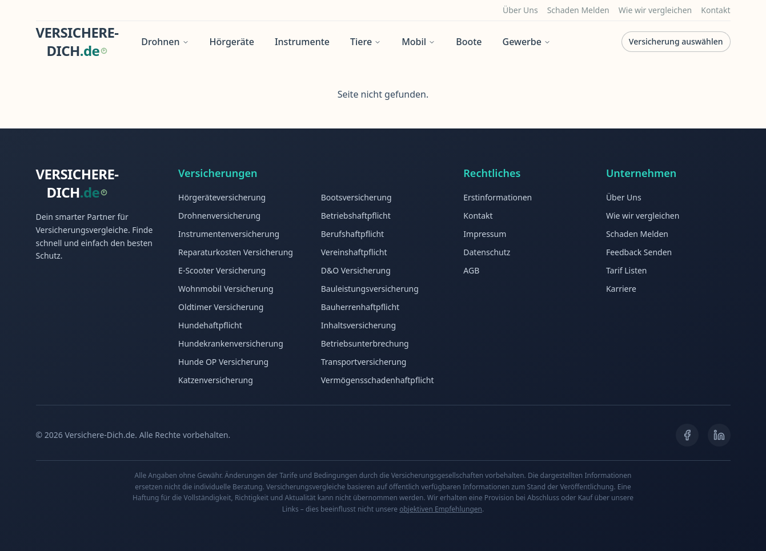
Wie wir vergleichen (655, 10)
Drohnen (165, 41)
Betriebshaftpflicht (356, 215)
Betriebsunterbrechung (365, 343)
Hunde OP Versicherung (223, 361)
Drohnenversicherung (219, 215)
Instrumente (302, 41)
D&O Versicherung (356, 270)
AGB (471, 270)
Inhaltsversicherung (358, 325)
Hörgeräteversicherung (222, 197)
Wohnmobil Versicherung (226, 288)
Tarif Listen (626, 270)
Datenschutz (486, 252)
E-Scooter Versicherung (222, 270)
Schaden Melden (578, 10)
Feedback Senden (639, 252)
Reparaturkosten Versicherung (235, 252)
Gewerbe (527, 41)
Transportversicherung (364, 361)
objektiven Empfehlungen (440, 509)
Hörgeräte (232, 41)
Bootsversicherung (356, 197)
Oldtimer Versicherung (220, 306)
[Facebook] (687, 435)
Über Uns (520, 10)
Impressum (484, 233)
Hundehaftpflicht (210, 325)
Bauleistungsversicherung (370, 288)
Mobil (418, 41)
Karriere (621, 288)
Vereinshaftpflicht (354, 252)
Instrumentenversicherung (228, 233)
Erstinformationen (497, 197)
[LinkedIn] (719, 435)
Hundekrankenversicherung (230, 343)
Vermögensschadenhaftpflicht (377, 380)
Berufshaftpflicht (352, 233)
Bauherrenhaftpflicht (360, 306)
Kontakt (715, 10)
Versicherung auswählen (676, 41)
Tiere (365, 41)
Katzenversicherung (215, 380)
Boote (469, 41)
